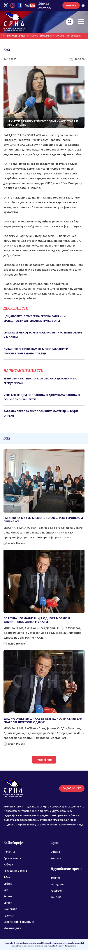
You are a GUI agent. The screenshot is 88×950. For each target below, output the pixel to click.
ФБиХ (6, 877)
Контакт (56, 858)
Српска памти (12, 858)
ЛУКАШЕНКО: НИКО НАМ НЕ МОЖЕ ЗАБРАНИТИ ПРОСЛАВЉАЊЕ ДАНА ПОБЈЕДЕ (35, 351)
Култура (8, 915)
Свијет (7, 902)
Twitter (55, 878)
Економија (10, 909)
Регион (8, 896)
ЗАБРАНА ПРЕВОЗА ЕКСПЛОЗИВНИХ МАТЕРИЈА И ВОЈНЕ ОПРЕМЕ (40, 413)
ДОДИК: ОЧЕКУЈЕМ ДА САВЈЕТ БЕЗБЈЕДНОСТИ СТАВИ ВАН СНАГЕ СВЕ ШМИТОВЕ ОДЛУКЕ (42, 720)
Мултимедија (12, 928)
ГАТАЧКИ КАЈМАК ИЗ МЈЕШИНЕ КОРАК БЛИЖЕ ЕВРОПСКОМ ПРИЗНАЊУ (43, 519)
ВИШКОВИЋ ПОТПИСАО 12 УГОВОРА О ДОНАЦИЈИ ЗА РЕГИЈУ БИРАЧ (40, 381)
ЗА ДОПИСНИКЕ (72, 788)
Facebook (56, 890)
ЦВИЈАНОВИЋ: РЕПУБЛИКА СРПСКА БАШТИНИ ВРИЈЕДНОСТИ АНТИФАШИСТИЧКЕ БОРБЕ (34, 318)
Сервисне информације (18, 921)
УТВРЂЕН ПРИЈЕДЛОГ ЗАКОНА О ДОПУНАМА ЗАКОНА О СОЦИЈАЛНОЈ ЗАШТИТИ (41, 397)
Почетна (9, 851)
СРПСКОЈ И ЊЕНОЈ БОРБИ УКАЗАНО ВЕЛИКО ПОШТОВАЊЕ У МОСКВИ (42, 335)
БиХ (5, 890)
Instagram (57, 884)
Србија (7, 883)
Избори (8, 864)
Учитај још (44, 759)
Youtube (56, 897)
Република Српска (15, 871)
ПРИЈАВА (71, 5)
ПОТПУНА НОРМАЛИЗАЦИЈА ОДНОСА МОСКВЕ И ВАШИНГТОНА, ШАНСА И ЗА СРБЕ (36, 619)
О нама (55, 851)
